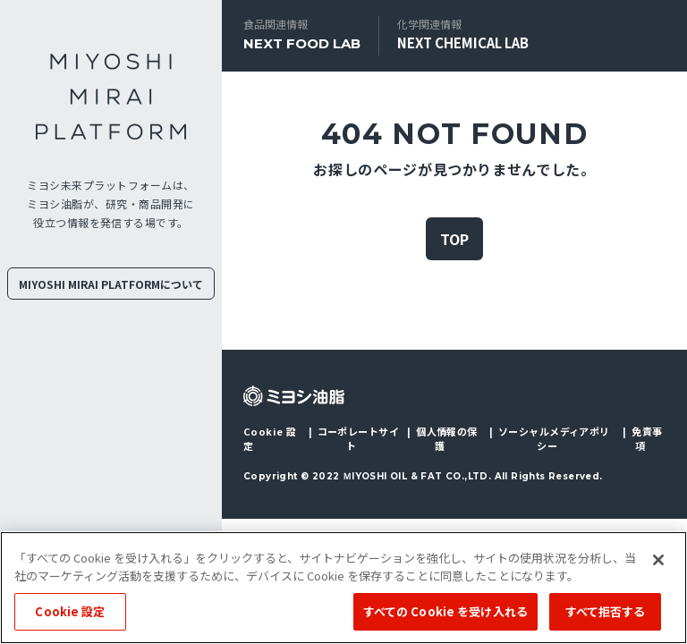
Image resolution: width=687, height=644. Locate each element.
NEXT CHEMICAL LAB (463, 42)
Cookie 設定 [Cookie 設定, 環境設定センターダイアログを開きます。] (70, 611)
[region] (343, 587)
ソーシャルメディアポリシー (554, 438)
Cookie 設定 (270, 438)
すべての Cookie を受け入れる (445, 611)
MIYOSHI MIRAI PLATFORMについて (111, 284)
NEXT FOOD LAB (301, 43)
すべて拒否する (605, 611)
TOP (454, 239)
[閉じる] (658, 560)
